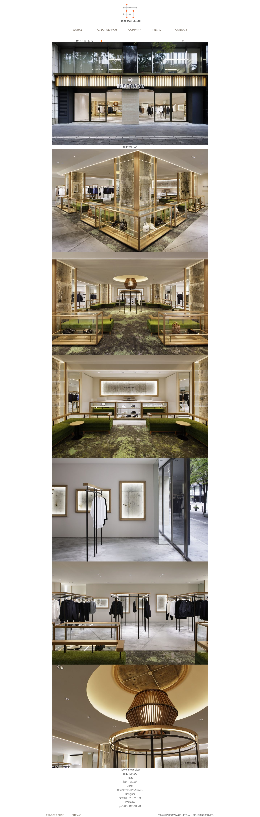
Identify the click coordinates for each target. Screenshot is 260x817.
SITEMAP (76, 815)
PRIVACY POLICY (55, 815)
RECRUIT (158, 29)
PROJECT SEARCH (105, 29)
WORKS (77, 29)
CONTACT (181, 29)
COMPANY (134, 29)
